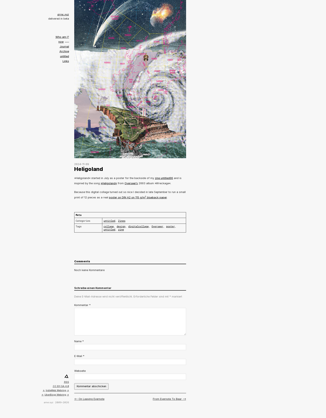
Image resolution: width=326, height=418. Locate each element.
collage (109, 226)
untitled (64, 56)
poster (170, 226)
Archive (64, 51)
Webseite (80, 370)
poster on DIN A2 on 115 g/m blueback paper (138, 197)
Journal (64, 46)
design (121, 226)
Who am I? (62, 37)
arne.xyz (63, 14)
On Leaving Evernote (91, 399)
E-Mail (79, 356)
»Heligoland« (109, 183)
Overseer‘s (131, 183)
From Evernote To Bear (167, 399)
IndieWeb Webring (56, 390)
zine (121, 229)
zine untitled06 (164, 178)
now (61, 41)
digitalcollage (138, 226)
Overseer (157, 226)
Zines (121, 220)
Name (79, 341)
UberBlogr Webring (55, 394)
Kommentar (82, 305)
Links (66, 61)
